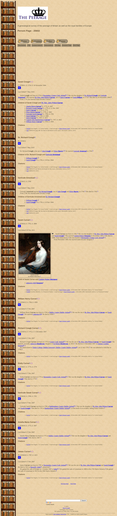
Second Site (63, 514)
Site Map (57, 45)
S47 (28, 130)
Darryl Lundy (66, 508)
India (55, 469)
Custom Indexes (37, 45)
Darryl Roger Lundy (64, 128)
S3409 (28, 292)
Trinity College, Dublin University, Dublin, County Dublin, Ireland (54, 347)
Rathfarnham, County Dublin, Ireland (61, 406)
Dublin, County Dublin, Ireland (59, 312)
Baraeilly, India (35, 467)
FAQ (28, 45)
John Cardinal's (56, 514)
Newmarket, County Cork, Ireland (54, 95)
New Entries (22, 45)
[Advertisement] (66, 64)
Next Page (76, 45)
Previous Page (66, 45)
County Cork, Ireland (57, 342)
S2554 (28, 128)
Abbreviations (48, 45)
